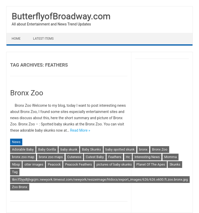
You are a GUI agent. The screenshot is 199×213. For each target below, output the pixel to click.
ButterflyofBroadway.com (61, 16)
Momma (170, 157)
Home (16, 38)
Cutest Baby (95, 157)
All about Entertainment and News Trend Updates (51, 24)
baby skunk (68, 149)
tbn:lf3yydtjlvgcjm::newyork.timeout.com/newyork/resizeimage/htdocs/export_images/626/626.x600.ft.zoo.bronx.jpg (100, 179)
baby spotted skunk (120, 149)
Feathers (114, 157)
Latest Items (43, 38)
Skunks (174, 164)
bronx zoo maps (51, 157)
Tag (14, 172)
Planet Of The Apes (150, 164)
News (16, 142)
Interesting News (147, 157)
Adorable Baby (23, 149)
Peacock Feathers (78, 164)
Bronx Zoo (26, 93)
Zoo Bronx (19, 187)
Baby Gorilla (47, 149)
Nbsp (16, 164)
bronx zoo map (23, 157)
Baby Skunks (91, 149)
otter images (33, 164)
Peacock (54, 164)
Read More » (80, 130)
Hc (128, 157)
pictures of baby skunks (114, 164)
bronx (143, 149)
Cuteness (74, 157)
